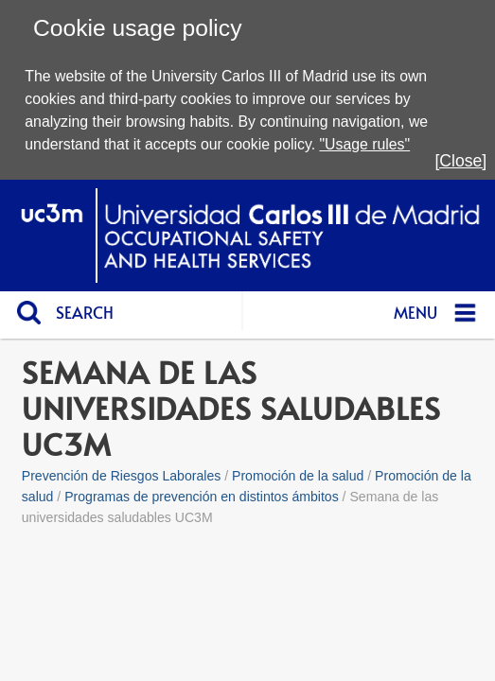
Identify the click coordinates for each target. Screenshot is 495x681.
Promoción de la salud (297, 475)
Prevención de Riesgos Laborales (121, 475)
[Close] (460, 160)
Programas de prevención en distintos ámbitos (201, 496)
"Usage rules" (364, 144)
